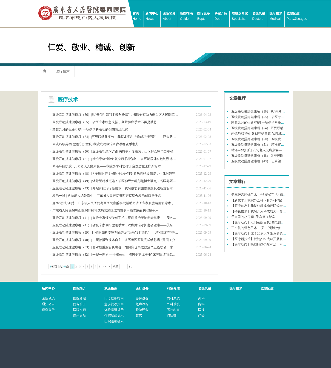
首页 (137, 16)
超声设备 (142, 304)
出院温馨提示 (114, 321)
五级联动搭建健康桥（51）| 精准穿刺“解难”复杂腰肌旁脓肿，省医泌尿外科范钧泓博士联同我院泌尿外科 (115, 159)
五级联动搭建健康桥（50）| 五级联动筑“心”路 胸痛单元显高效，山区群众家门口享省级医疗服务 (115, 151)
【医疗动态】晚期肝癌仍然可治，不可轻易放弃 (265, 244)
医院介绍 (79, 298)
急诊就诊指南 (114, 304)
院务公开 (79, 304)
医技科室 (173, 310)
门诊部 (172, 315)
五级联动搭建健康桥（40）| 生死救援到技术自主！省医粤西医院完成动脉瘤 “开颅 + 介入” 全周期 (115, 240)
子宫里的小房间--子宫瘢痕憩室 (253, 217)
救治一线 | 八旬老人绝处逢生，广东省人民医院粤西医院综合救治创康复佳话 (106, 195)
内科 (201, 304)
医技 (201, 310)
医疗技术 (275, 16)
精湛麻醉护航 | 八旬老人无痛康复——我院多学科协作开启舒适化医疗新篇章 (106, 166)
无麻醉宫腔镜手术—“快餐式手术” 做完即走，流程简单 (270, 195)
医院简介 (169, 16)
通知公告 (48, 304)
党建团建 (297, 16)
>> (104, 266)
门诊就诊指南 (114, 298)
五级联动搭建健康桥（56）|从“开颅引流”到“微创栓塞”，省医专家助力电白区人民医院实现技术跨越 (115, 114)
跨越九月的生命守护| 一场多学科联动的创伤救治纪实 (90, 129)
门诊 (201, 315)
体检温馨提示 (114, 310)
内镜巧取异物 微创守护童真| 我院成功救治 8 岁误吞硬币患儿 (95, 144)
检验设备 (142, 310)
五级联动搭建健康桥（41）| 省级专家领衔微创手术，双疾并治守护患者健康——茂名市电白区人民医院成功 (115, 218)
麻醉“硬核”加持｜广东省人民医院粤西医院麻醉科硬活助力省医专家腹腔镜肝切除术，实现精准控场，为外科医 (115, 203)
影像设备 (142, 298)
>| (109, 266)
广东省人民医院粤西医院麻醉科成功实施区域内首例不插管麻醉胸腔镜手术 (105, 210)
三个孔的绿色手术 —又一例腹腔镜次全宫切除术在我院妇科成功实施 (280, 228)
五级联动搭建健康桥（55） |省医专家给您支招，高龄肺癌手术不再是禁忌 (104, 122)
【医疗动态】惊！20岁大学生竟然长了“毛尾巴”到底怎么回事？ (276, 233)
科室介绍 (220, 16)
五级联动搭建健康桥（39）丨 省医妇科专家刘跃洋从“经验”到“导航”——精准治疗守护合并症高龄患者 (115, 232)
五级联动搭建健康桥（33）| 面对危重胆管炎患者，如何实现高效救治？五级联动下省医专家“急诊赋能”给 (115, 247)
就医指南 (186, 16)
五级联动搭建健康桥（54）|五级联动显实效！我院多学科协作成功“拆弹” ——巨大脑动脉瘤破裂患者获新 (115, 137)
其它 (139, 315)
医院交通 (79, 310)
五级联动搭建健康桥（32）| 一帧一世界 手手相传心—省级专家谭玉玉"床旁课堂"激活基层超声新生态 (115, 254)
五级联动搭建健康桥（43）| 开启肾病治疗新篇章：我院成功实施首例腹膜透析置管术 (112, 188)
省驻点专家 (240, 16)
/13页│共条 (59, 266)
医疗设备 (203, 16)
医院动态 (48, 298)
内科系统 (173, 298)
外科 (201, 298)
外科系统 (173, 304)
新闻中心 (152, 16)
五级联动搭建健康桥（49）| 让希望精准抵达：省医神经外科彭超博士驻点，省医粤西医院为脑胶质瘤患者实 (115, 181)
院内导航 (79, 315)
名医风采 (258, 16)
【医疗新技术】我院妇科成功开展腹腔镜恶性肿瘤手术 (269, 239)
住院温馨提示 (114, 315)
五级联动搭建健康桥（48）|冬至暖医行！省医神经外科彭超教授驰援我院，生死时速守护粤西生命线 (115, 173)
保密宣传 (48, 310)
